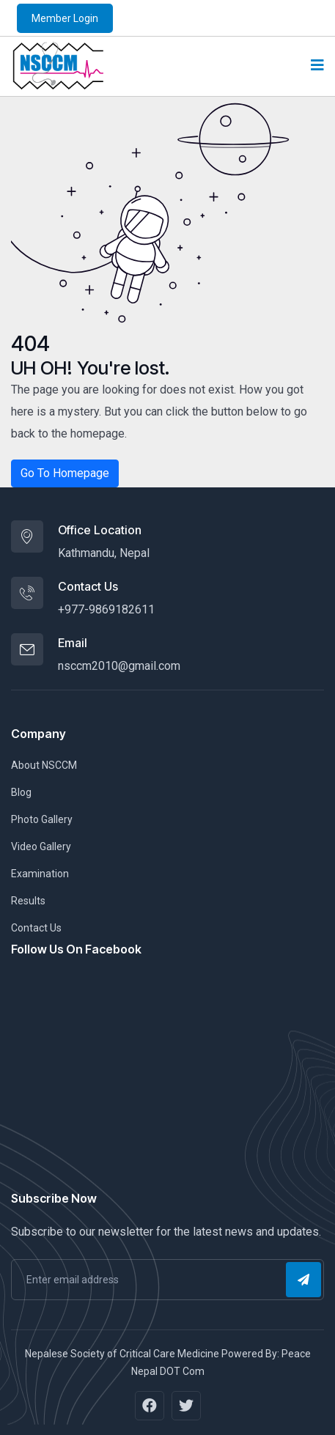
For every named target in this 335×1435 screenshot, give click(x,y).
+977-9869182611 (106, 609)
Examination (40, 873)
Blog (21, 792)
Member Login (65, 18)
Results (28, 901)
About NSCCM (44, 765)
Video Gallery (41, 846)
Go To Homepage (65, 473)
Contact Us (36, 928)
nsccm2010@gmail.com (119, 666)
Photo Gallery (42, 819)
